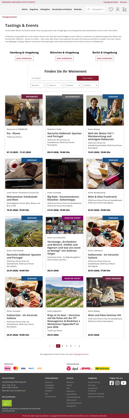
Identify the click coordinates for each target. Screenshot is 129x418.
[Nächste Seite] (75, 346)
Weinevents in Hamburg (96, 394)
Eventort (56, 85)
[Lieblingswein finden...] (97, 9)
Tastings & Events (110, 2)
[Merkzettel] (111, 9)
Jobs (46, 394)
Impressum (49, 382)
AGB (68, 388)
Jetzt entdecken (24, 58)
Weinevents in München (96, 397)
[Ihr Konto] (117, 9)
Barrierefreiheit (72, 394)
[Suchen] (88, 9)
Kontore (123, 2)
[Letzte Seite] (79, 346)
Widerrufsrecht (72, 400)
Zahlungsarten (71, 406)
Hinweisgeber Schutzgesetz (49, 386)
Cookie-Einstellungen (73, 397)
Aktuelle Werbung (94, 382)
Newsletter (48, 391)
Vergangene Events (80, 354)
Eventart (73, 85)
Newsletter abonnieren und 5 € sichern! (18, 2)
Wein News (92, 385)
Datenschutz (71, 391)
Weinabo (78, 9)
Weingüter (45, 9)
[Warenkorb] (124, 9)
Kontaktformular (19, 391)
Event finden (88, 78)
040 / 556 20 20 (9, 385)
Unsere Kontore (50, 397)
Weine (25, 9)
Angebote (34, 9)
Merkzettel (70, 382)
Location (91, 85)
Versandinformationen (74, 403)
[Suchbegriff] (52, 78)
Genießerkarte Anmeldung (93, 389)
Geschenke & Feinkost (62, 9)
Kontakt (69, 385)
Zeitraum (38, 85)
